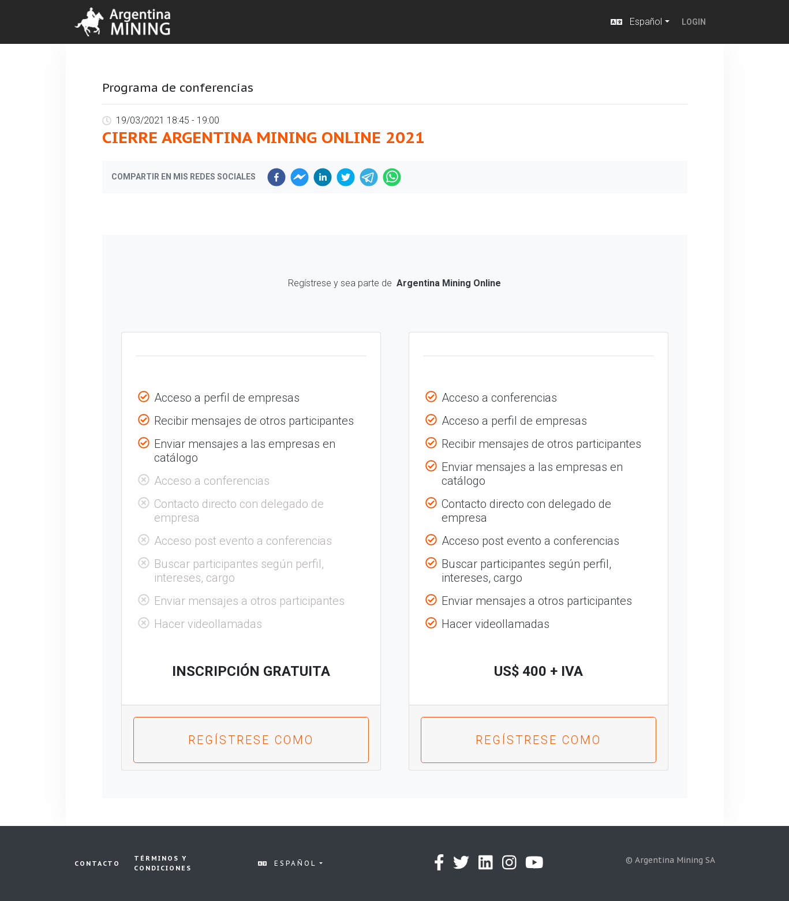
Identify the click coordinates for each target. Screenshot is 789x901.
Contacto (97, 863)
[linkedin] (322, 177)
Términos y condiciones (163, 863)
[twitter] (345, 177)
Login (694, 22)
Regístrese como (251, 740)
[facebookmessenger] (299, 177)
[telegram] (369, 177)
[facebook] (276, 177)
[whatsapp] (392, 177)
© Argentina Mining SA (670, 860)
